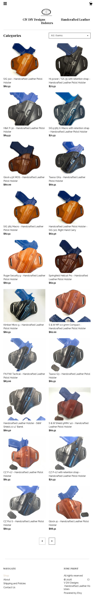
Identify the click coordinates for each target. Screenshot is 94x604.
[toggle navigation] (5, 3)
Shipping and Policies (14, 583)
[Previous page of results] (42, 541)
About (6, 579)
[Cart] (90, 4)
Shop (6, 575)
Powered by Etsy (73, 593)
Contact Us (9, 587)
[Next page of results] (52, 541)
